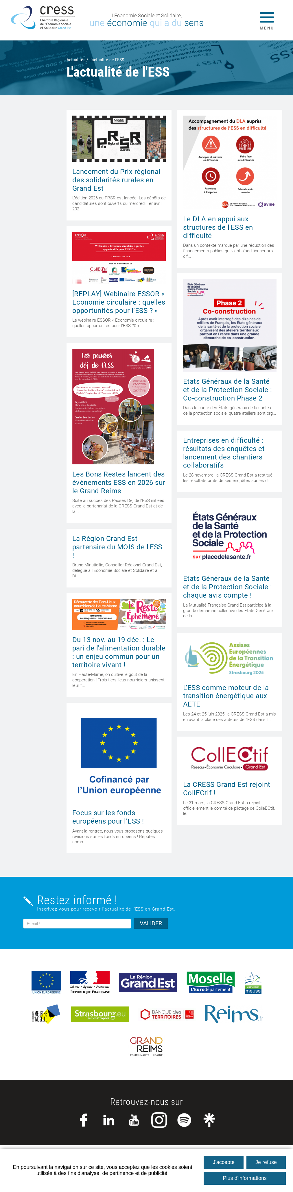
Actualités (76, 59)
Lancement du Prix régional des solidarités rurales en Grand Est (116, 180)
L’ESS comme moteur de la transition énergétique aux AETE (226, 696)
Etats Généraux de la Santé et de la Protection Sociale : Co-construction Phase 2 (227, 389)
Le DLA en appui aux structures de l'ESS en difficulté (218, 227)
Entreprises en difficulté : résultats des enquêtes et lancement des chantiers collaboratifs (224, 452)
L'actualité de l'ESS (106, 59)
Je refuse (266, 1162)
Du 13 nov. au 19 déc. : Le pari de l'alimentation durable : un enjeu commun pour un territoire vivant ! (118, 652)
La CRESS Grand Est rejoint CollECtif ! (226, 789)
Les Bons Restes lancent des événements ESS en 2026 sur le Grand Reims (118, 482)
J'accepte (223, 1162)
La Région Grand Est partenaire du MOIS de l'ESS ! (117, 547)
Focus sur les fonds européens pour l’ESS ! (108, 817)
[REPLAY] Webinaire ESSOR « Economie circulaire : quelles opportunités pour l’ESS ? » (118, 302)
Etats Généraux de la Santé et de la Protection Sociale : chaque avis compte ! (227, 586)
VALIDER (151, 923)
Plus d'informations (245, 1178)
